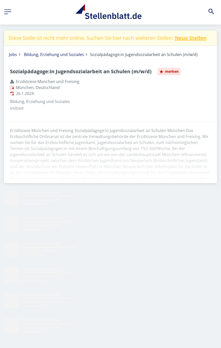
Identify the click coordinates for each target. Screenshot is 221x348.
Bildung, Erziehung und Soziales (54, 54)
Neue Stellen (191, 37)
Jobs (13, 54)
